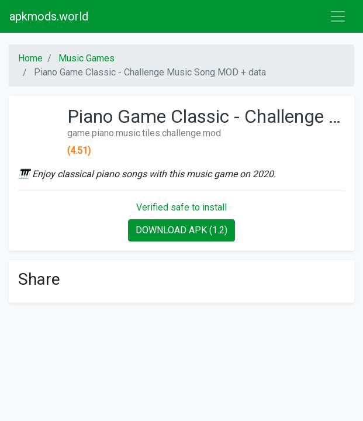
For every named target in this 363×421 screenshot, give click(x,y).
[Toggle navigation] (338, 16)
